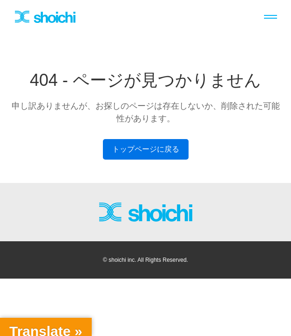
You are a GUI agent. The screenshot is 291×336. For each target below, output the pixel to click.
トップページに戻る (145, 149)
